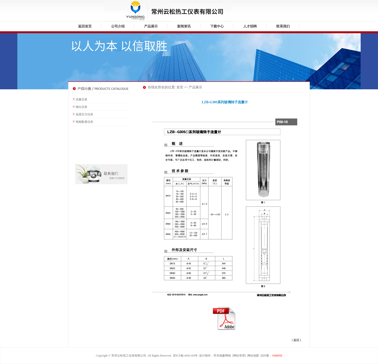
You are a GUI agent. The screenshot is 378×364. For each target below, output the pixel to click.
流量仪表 (81, 99)
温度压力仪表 (84, 114)
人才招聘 (250, 26)
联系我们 (283, 26)
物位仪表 (81, 107)
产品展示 (151, 26)
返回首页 (85, 26)
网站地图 (253, 355)
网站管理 (239, 355)
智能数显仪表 (84, 122)
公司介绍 (118, 26)
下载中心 (217, 26)
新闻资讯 (184, 26)
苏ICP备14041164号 (185, 355)
